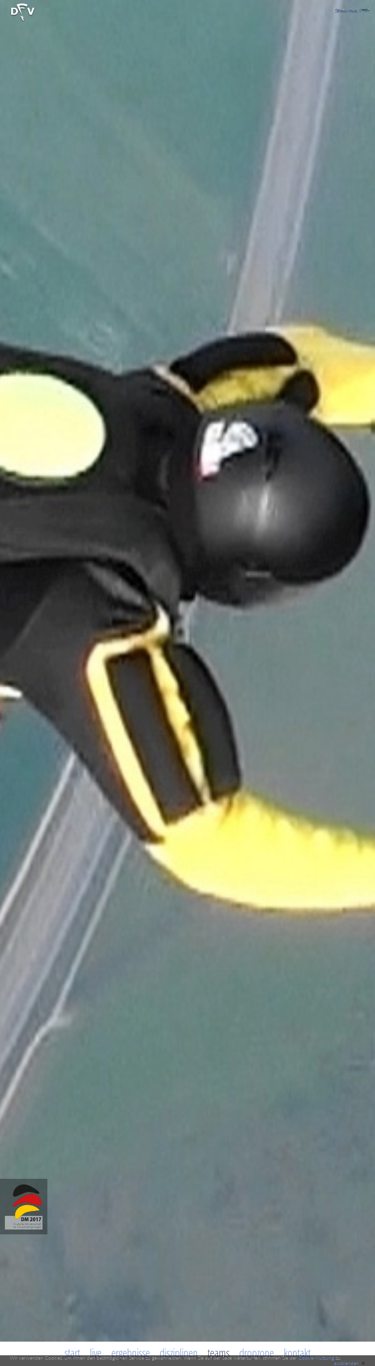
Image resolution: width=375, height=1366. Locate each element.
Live (96, 1353)
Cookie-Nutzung (316, 1358)
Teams (218, 1353)
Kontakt (297, 1353)
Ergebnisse (130, 1353)
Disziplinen (179, 1353)
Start (72, 1353)
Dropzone (256, 1353)
